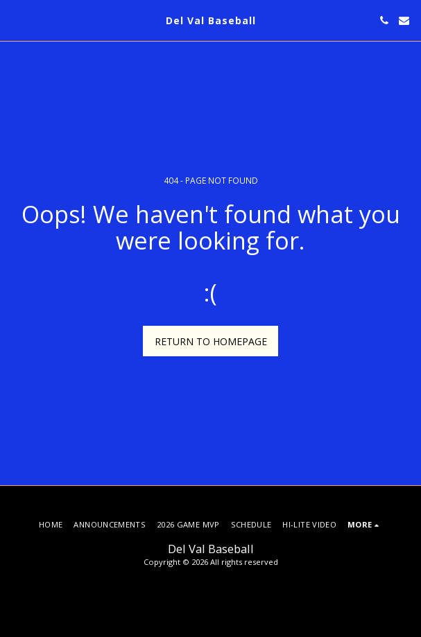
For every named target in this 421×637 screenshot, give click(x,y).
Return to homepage (211, 341)
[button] (15, 20)
